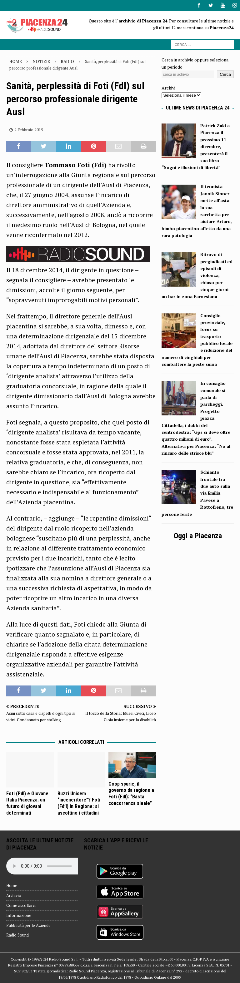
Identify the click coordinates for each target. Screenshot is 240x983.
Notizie (41, 61)
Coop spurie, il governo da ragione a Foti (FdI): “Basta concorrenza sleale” (131, 793)
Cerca (225, 74)
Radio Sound (17, 935)
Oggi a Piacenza (198, 535)
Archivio (13, 895)
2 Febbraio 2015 (28, 129)
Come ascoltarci (21, 905)
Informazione (18, 915)
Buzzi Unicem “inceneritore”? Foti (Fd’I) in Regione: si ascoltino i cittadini (79, 803)
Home (11, 885)
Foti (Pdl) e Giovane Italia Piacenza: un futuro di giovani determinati (27, 803)
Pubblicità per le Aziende (28, 925)
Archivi (168, 88)
